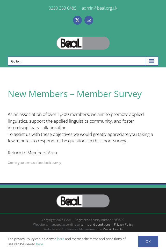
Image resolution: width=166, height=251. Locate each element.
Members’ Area (42, 153)
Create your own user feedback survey (34, 163)
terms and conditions (96, 224)
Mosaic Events (113, 229)
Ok (148, 241)
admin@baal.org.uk (99, 8)
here (60, 238)
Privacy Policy (123, 224)
